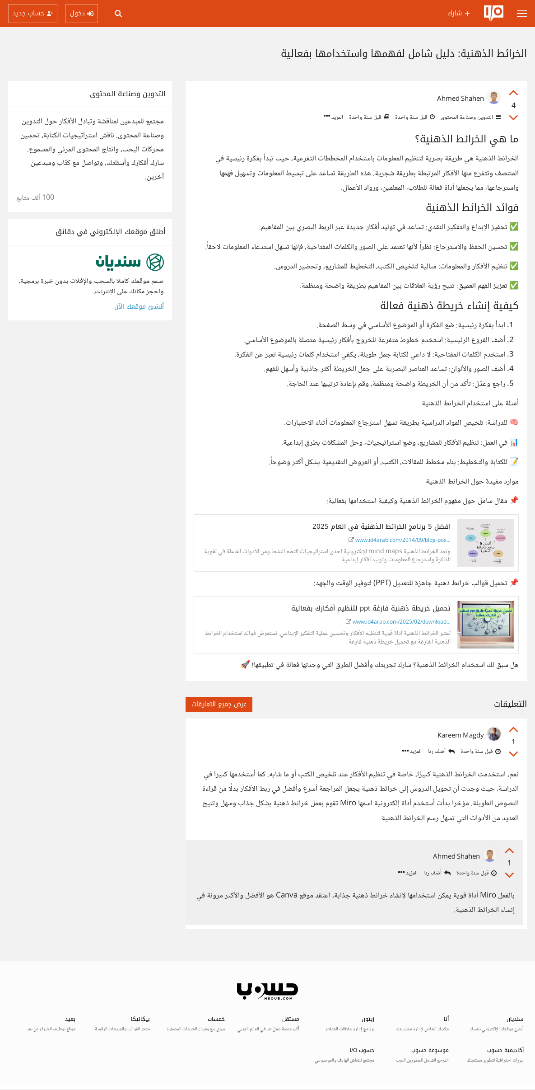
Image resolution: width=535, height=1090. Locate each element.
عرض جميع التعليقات (219, 704)
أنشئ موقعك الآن (139, 307)
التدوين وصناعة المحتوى (470, 117)
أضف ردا (441, 751)
